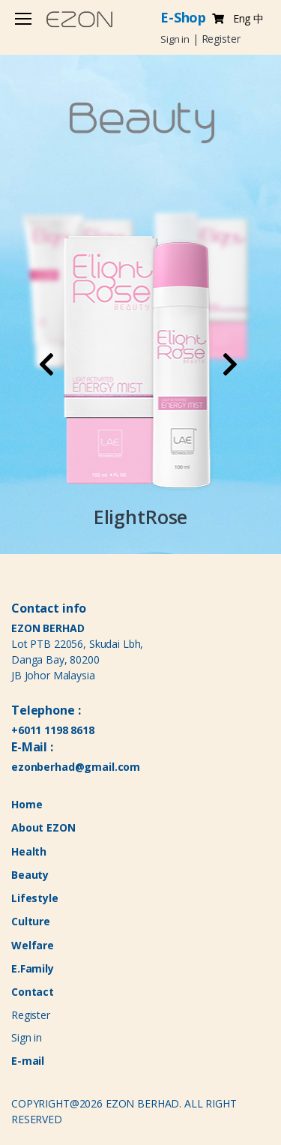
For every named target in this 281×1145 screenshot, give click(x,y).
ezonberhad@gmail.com (75, 767)
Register (30, 1015)
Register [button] (221, 38)
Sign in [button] (175, 39)
